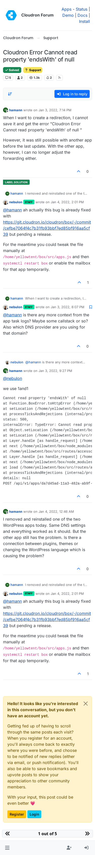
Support (33, 70)
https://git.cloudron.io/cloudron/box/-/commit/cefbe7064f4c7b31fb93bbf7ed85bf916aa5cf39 (47, 228)
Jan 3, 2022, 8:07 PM (67, 307)
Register (17, 814)
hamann (15, 110)
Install (84, 21)
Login (34, 814)
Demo (68, 15)
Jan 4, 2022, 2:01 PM (67, 202)
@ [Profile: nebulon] (12, 378)
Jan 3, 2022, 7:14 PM (55, 110)
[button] (7, 848)
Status (81, 9)
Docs (82, 15)
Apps (66, 9)
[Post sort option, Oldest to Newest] (9, 94)
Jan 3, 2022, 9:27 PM (55, 371)
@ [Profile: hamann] (12, 209)
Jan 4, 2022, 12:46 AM (56, 511)
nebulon (15, 202)
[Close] (86, 703)
